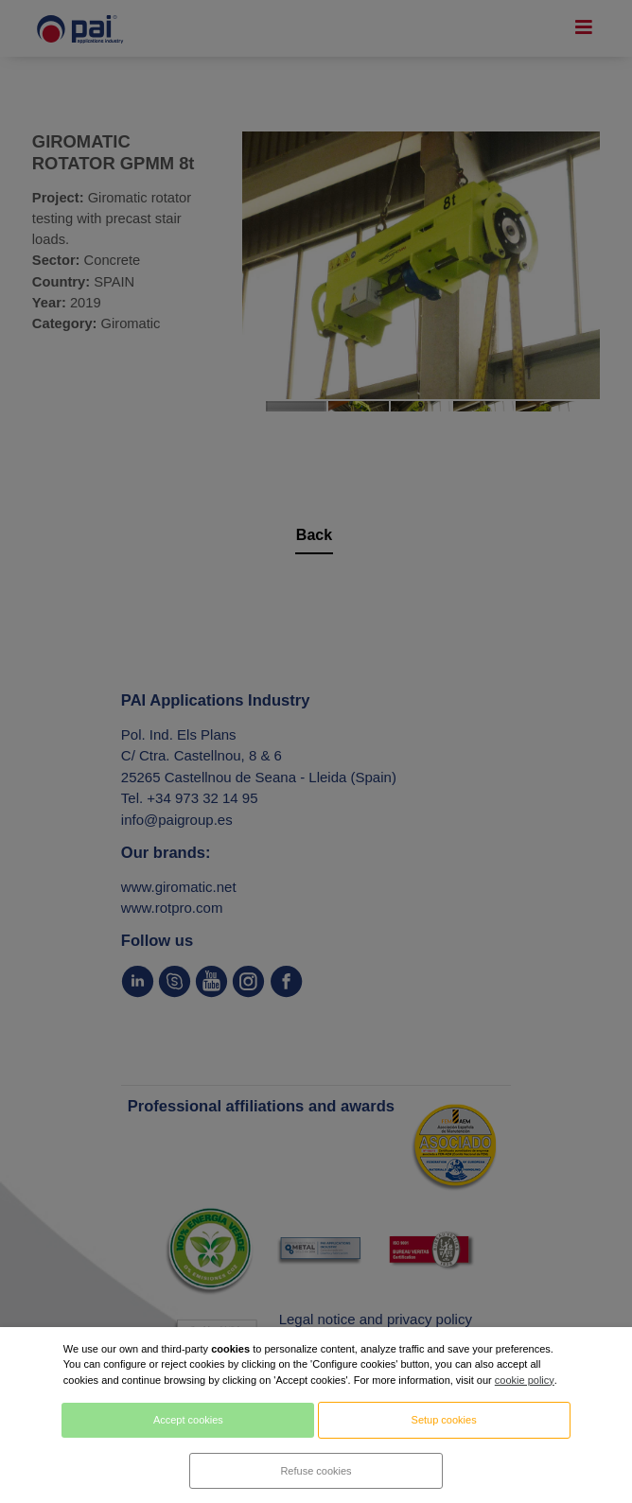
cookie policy (524, 1380)
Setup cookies (444, 1419)
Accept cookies (188, 1419)
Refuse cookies (315, 1471)
